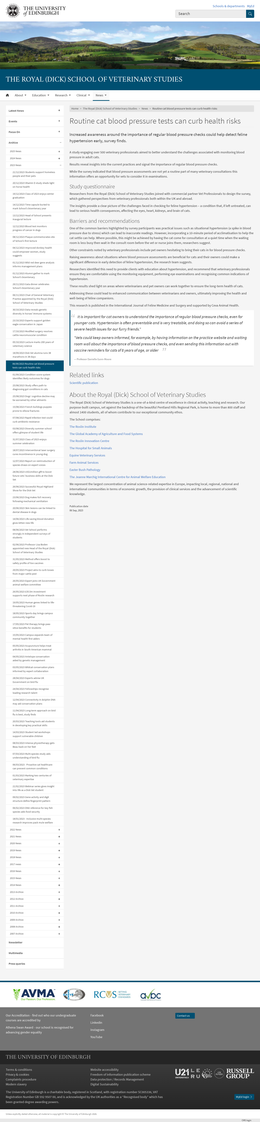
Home (75, 108)
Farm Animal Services (84, 462)
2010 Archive (16, 912)
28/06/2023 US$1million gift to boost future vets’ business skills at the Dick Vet (33, 475)
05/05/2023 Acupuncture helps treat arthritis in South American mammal (32, 647)
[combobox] (210, 14)
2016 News (15, 871)
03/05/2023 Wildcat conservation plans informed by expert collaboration (33, 669)
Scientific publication (84, 383)
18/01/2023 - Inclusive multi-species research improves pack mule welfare (33, 820)
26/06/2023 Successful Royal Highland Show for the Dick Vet (33, 488)
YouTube (96, 1037)
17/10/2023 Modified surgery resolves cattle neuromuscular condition (33, 333)
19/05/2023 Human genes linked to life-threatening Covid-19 (34, 604)
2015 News (15, 878)
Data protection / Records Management (117, 1079)
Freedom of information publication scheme (120, 1074)
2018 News (15, 857)
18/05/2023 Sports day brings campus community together (33, 615)
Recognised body (135, 1097)
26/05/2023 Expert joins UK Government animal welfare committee (34, 582)
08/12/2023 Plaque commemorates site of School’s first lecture (34, 238)
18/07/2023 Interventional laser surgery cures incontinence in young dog (34, 452)
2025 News (15, 151)
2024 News (15, 158)
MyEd (250, 6)
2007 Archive (16, 933)
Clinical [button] (82, 95)
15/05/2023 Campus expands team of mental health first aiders (32, 636)
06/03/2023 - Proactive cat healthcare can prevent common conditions (32, 766)
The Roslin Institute (83, 427)
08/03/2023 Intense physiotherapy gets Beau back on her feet (34, 744)
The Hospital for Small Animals (91, 448)
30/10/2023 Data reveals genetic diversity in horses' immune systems (32, 311)
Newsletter (15, 942)
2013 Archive (16, 892)
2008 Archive (16, 926)
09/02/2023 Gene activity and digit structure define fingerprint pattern (32, 798)
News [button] (100, 95)
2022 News (15, 829)
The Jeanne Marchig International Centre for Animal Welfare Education (118, 477)
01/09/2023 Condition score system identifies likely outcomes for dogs (31, 376)
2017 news (15, 864)
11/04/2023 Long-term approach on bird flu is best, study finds (34, 712)
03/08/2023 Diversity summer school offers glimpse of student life (32, 430)
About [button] (19, 95)
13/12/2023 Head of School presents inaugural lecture (32, 217)
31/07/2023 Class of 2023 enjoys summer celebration (30, 441)
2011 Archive (16, 905)
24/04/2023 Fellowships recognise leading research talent (31, 690)
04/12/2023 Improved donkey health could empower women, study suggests (32, 251)
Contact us (185, 1015)
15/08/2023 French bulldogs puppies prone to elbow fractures (32, 408)
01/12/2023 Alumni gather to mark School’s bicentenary (31, 275)
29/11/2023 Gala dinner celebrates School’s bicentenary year (31, 286)
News (145, 108)
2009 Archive (16, 919)
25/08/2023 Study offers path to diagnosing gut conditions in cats (30, 387)
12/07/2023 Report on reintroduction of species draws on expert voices (34, 462)
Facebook (97, 1015)
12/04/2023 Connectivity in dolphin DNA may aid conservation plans (34, 701)
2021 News (15, 836)
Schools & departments (229, 6)
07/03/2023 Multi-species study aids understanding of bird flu (32, 755)
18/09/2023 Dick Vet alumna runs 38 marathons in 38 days (32, 354)
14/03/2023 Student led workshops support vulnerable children (31, 734)
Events (13, 121)
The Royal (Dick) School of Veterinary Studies (110, 108)
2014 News (15, 885)
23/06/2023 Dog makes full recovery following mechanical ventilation (32, 499)
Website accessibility (104, 1070)
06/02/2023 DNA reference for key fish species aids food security (33, 809)
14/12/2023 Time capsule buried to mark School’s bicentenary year (31, 206)
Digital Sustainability (104, 1084)
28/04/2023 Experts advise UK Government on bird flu (28, 679)
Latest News (16, 110)
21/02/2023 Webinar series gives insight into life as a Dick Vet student (33, 788)
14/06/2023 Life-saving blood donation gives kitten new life (33, 520)
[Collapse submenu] (60, 142)
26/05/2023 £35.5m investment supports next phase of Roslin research (33, 593)
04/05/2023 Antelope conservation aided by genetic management (31, 658)
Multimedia (16, 953)
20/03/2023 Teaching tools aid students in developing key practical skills (34, 723)
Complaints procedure (21, 1079)
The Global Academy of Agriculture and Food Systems (106, 434)
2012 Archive (16, 898)
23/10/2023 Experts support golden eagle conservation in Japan (31, 322)
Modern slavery (16, 1084)
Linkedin (96, 1022)
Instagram (97, 1030)
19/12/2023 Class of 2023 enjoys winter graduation (33, 195)
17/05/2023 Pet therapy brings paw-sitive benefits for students (32, 625)
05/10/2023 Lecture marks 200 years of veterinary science (33, 343)
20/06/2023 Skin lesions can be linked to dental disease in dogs (34, 509)
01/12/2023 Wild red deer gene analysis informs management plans (33, 264)
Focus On (14, 132)
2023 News (15, 165)
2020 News (15, 843)
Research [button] (61, 95)
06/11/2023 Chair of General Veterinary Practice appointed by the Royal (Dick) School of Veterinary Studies (33, 298)
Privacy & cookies (17, 1074)
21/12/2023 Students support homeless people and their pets (34, 174)
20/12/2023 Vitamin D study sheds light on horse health (33, 184)
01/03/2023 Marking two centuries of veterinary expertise (32, 777)
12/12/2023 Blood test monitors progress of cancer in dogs (30, 228)
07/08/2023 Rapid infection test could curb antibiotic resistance (33, 419)
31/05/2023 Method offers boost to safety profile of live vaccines (31, 561)
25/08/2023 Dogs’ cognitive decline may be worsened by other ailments (34, 398)
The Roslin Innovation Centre (89, 441)
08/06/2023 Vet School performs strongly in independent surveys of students (31, 533)
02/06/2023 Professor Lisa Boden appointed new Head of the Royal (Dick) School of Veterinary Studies (34, 548)
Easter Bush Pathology (85, 470)
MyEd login (244, 1097)
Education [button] (39, 95)
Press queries (17, 963)
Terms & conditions (19, 1070)
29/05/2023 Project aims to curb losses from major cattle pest (33, 571)
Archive (13, 142)
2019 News (15, 850)
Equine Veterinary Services (87, 455)
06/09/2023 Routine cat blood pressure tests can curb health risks (33, 365)
